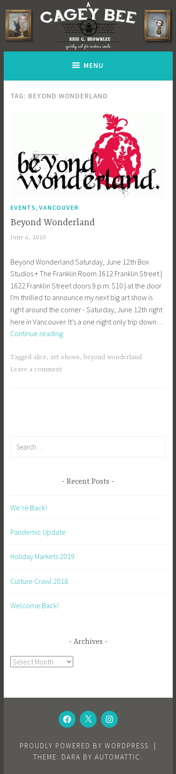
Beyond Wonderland (52, 222)
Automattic (117, 756)
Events (23, 207)
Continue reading (36, 333)
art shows (65, 357)
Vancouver (58, 207)
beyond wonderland (113, 357)
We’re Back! (28, 507)
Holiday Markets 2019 (42, 556)
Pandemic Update (38, 532)
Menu (94, 65)
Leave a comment (36, 369)
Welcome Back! (34, 605)
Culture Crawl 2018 (39, 581)
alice (39, 357)
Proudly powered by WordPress (84, 745)
